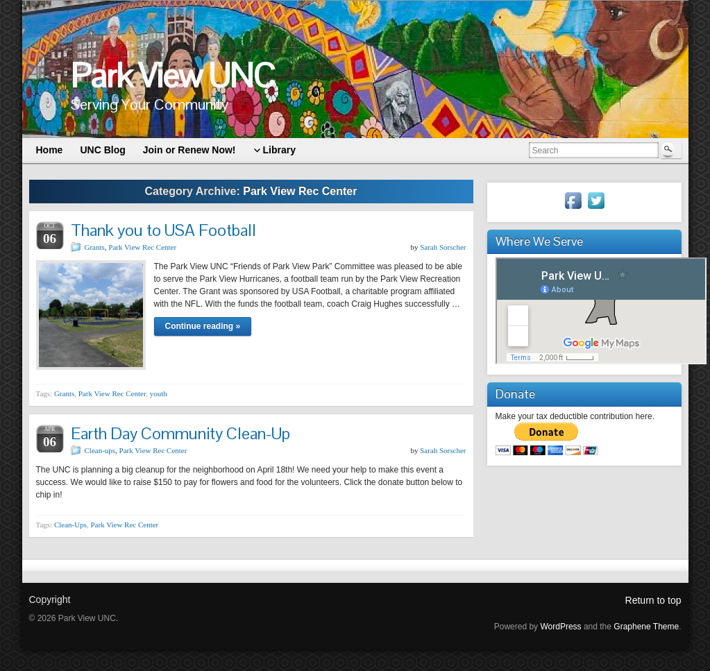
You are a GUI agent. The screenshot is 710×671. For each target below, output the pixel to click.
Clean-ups (100, 450)
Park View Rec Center (142, 247)
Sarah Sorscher (443, 247)
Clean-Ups (70, 524)
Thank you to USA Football (163, 230)
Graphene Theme (646, 626)
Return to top (653, 600)
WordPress (560, 626)
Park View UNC (173, 76)
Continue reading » (203, 326)
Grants (95, 247)
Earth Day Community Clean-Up (180, 433)
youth (158, 393)
